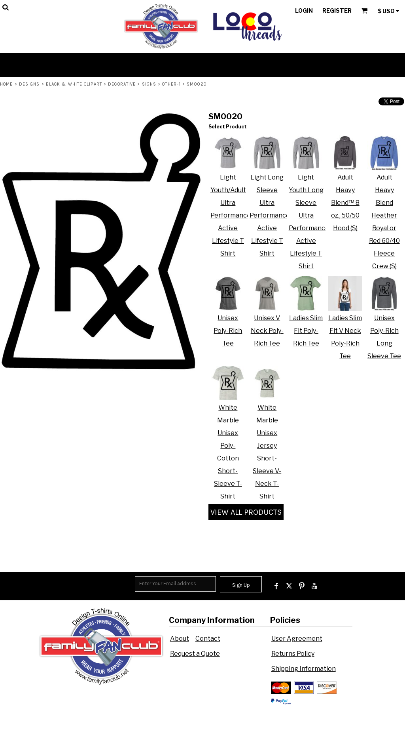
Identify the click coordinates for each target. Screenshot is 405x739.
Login (304, 10)
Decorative (122, 84)
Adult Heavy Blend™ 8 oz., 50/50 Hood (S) (345, 203)
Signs (149, 84)
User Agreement (296, 638)
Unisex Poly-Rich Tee (228, 330)
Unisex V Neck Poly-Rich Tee (267, 330)
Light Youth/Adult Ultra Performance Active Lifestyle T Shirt (230, 215)
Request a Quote (195, 653)
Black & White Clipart (74, 84)
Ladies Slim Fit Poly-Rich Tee (306, 330)
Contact (207, 638)
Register (337, 10)
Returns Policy (292, 653)
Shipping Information (303, 668)
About (179, 638)
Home (6, 84)
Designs (29, 84)
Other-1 (171, 84)
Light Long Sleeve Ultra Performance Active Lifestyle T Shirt (270, 215)
